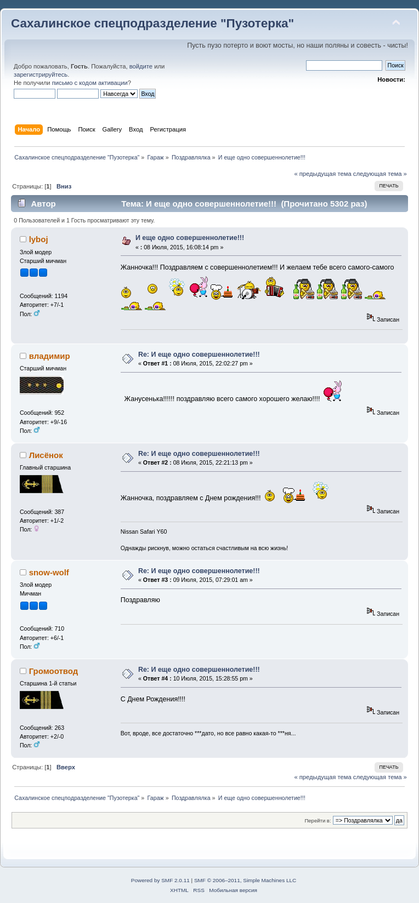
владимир (49, 356)
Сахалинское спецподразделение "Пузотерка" (152, 23)
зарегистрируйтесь (40, 74)
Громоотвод (53, 671)
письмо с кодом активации (90, 82)
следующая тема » (380, 173)
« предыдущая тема (322, 173)
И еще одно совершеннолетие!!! (189, 238)
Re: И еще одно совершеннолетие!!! (199, 354)
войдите (140, 66)
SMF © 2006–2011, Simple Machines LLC (245, 880)
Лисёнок (46, 455)
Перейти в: (317, 821)
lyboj (38, 239)
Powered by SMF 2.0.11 (160, 880)
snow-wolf (49, 572)
